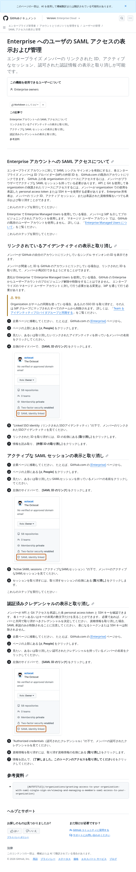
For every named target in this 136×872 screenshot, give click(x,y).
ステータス (64, 859)
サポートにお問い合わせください (89, 835)
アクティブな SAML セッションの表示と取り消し (57, 455)
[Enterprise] (98, 321)
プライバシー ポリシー (18, 837)
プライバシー (48, 859)
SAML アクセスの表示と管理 (24, 29)
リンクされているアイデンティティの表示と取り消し (62, 246)
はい (14, 830)
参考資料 (17, 775)
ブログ (113, 859)
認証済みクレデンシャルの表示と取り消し (50, 603)
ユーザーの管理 (91, 25)
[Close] (126, 6)
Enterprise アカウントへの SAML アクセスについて (60, 161)
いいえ (31, 830)
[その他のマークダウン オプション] (43, 105)
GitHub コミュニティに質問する (89, 830)
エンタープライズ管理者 (22, 25)
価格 (75, 859)
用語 (35, 859)
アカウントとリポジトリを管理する (59, 25)
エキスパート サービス (94, 859)
